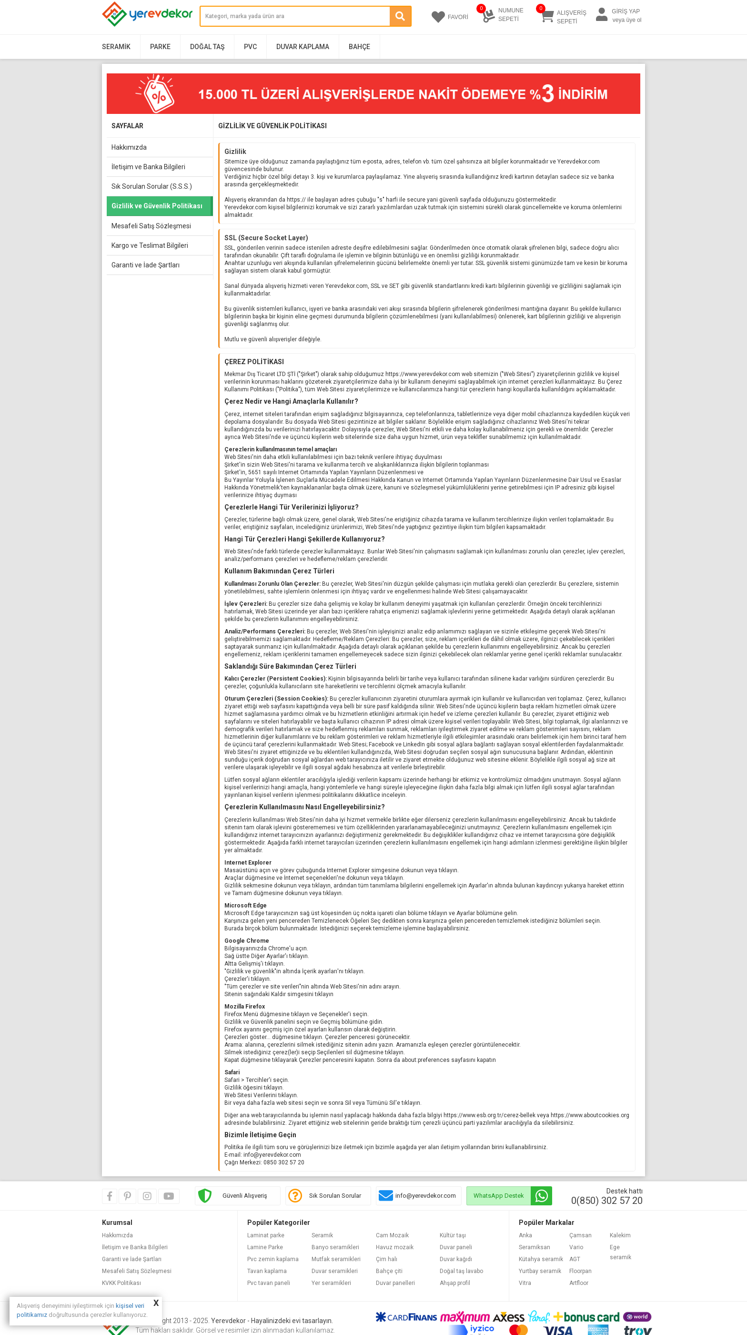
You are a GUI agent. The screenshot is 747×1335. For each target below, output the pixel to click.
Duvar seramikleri (335, 1271)
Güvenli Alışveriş (244, 1195)
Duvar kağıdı (456, 1259)
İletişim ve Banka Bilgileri (148, 167)
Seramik (116, 47)
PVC (250, 47)
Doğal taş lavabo (461, 1271)
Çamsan (580, 1235)
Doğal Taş (207, 47)
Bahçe (359, 47)
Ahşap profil (455, 1283)
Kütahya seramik (541, 1259)
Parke (160, 47)
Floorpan (580, 1271)
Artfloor (578, 1283)
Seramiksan (534, 1247)
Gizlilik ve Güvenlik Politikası (156, 206)
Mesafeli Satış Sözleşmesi (151, 226)
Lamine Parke (265, 1247)
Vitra (525, 1283)
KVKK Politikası (121, 1283)
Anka (525, 1235)
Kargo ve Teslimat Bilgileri (149, 245)
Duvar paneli (456, 1247)
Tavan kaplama (267, 1271)
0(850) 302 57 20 (607, 1200)
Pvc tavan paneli (268, 1283)
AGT (574, 1259)
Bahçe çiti (389, 1271)
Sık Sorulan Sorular (335, 1195)
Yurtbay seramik (540, 1271)
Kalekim (620, 1235)
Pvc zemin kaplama (273, 1259)
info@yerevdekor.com (425, 1195)
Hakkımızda (129, 147)
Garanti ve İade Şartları (145, 265)
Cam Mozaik (392, 1235)
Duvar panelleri (395, 1283)
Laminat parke (265, 1235)
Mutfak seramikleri (336, 1259)
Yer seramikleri (331, 1283)
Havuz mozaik (395, 1247)
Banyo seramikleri (335, 1247)
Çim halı (386, 1259)
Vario (576, 1247)
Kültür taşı (453, 1235)
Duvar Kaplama (302, 47)
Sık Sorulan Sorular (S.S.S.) (151, 186)
